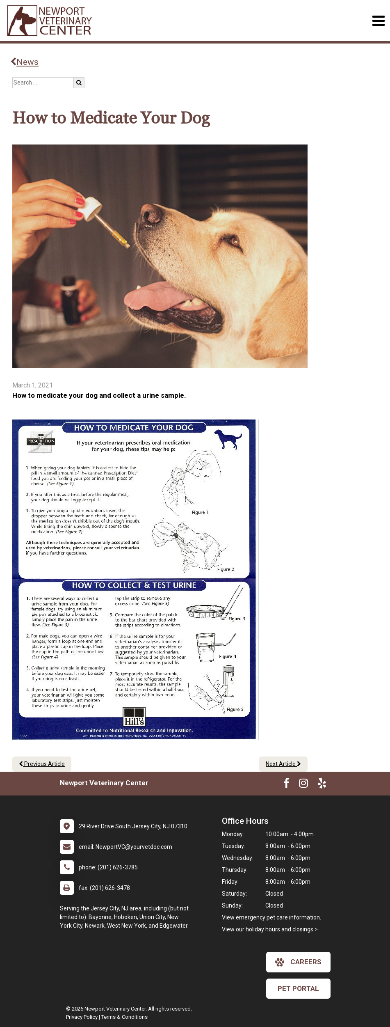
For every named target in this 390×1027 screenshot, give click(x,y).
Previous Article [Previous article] (42, 764)
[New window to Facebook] (286, 785)
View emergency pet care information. (271, 917)
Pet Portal (298, 988)
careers (298, 962)
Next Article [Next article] (283, 764)
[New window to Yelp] (322, 785)
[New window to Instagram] (303, 785)
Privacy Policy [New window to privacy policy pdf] (82, 1017)
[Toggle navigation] (378, 21)
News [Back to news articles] (24, 62)
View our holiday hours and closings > (270, 929)
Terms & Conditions (124, 1017)
